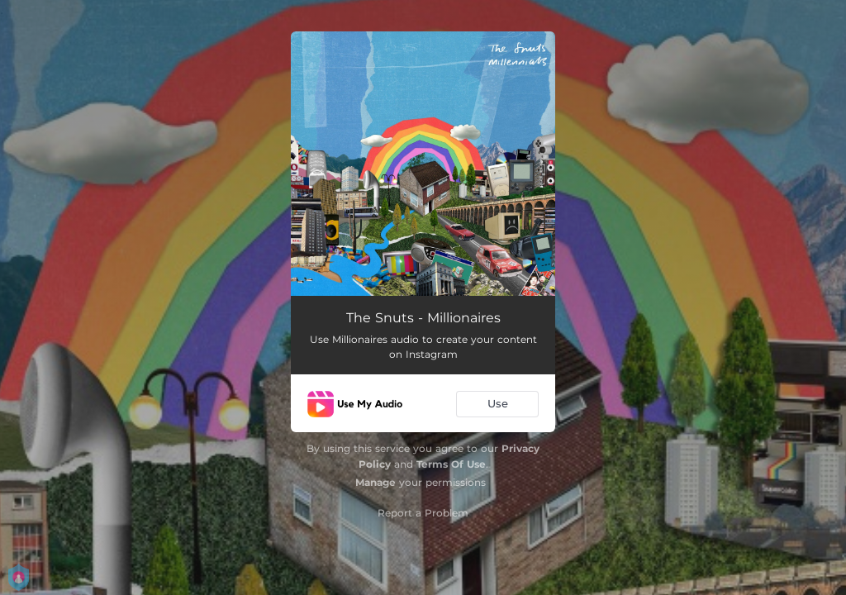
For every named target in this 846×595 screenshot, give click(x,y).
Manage (375, 482)
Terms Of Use (451, 464)
